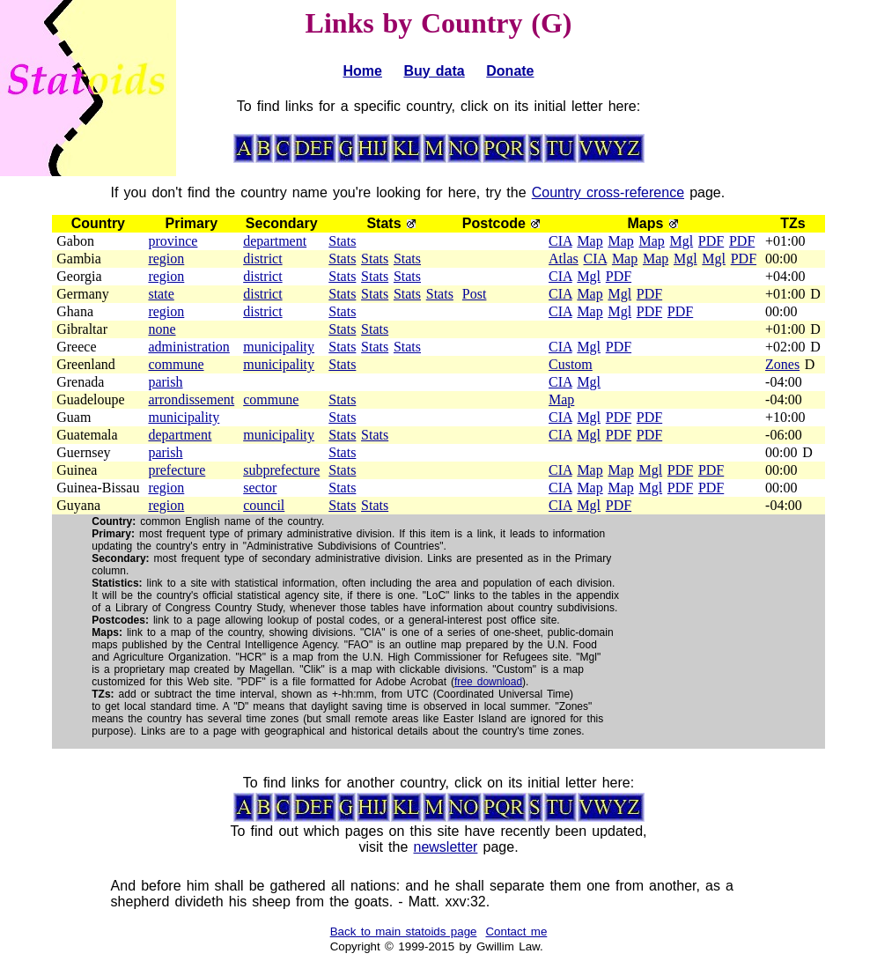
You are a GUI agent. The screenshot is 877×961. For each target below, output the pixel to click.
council (263, 505)
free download (488, 682)
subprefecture (281, 469)
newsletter (445, 846)
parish (165, 381)
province (172, 240)
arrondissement (191, 399)
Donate (510, 70)
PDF (711, 240)
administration (188, 346)
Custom (571, 364)
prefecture (176, 469)
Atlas (564, 258)
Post (474, 293)
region (166, 258)
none (161, 329)
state (160, 293)
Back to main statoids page (403, 931)
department (274, 240)
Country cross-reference (608, 192)
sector (259, 487)
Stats (342, 240)
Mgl (681, 240)
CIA (560, 240)
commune (175, 364)
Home (362, 70)
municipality (278, 346)
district (262, 258)
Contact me (516, 931)
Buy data (433, 70)
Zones (782, 364)
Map (589, 240)
